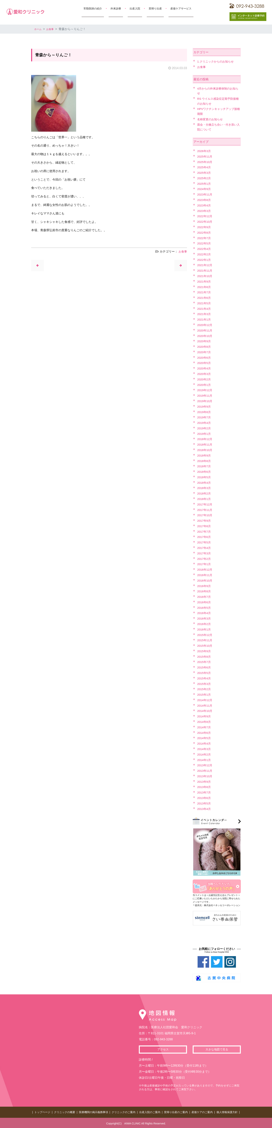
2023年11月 (205, 194)
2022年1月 (204, 259)
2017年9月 (204, 520)
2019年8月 (204, 412)
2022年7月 (204, 238)
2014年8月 (204, 721)
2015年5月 (204, 672)
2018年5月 (204, 477)
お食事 (52, 29)
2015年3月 (204, 683)
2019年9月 (204, 406)
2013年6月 (204, 798)
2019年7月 (204, 417)
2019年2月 (204, 428)
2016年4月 (204, 613)
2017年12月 (205, 504)
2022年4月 (204, 248)
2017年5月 (204, 542)
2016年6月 (204, 602)
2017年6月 (204, 537)
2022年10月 (205, 221)
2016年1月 (204, 629)
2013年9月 (204, 781)
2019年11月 (205, 395)
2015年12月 (205, 635)
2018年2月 (204, 493)
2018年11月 (205, 444)
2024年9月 (204, 189)
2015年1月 (204, 694)
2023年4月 (204, 205)
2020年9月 (204, 341)
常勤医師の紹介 (92, 8)
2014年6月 (204, 732)
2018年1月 (204, 499)
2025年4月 (204, 167)
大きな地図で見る (217, 1049)
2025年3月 (204, 172)
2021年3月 (204, 314)
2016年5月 (204, 607)
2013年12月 (205, 765)
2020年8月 (204, 346)
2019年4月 (204, 422)
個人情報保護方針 (227, 1111)
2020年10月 (205, 336)
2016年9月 (204, 586)
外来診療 (115, 8)
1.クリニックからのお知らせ (216, 61)
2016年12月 (205, 569)
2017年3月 (204, 553)
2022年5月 (204, 243)
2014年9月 (204, 716)
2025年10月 (205, 162)
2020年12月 (205, 325)
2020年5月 (204, 363)
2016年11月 (205, 575)
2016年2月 (204, 624)
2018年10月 (205, 450)
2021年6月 (204, 297)
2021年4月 (204, 308)
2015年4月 (204, 678)
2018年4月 (204, 482)
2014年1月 (204, 760)
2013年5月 (204, 803)
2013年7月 (204, 792)
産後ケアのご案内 (202, 1111)
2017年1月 (204, 564)
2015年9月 (204, 651)
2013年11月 (205, 770)
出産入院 (135, 8)
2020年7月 (204, 352)
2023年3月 (204, 210)
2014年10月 (205, 710)
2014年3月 (204, 749)
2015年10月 (205, 645)
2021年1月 (204, 319)
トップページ (42, 1111)
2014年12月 (205, 700)
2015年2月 (204, 689)
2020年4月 (204, 368)
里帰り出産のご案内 (176, 1111)
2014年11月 (205, 705)
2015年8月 (204, 656)
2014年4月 (204, 743)
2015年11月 (205, 640)
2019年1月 (204, 433)
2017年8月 (204, 526)
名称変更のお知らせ (210, 119)
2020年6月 (204, 357)
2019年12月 (205, 390)
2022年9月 (204, 227)
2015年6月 (204, 667)
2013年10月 (205, 776)
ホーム (38, 29)
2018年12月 (205, 439)
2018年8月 (204, 461)
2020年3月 (204, 373)
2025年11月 (205, 156)
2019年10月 (205, 401)
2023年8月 (204, 200)
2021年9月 (204, 281)
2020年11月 (205, 330)
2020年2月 (204, 379)
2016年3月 (204, 618)
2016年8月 (204, 591)
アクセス (163, 1049)
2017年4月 (204, 547)
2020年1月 (204, 384)
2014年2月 (204, 754)
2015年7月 (204, 662)
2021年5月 (204, 303)
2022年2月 (204, 254)
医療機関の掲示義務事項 (93, 1111)
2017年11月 (205, 509)
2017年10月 (205, 515)
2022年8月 (204, 232)
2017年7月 (204, 531)
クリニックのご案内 (123, 1111)
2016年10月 (205, 580)
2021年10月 (205, 276)
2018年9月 (204, 455)
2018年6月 (204, 471)
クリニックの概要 (64, 1111)
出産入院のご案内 (149, 1111)
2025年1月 (204, 183)
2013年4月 (204, 808)
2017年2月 (204, 558)
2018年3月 (204, 488)
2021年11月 (205, 270)
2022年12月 (205, 216)
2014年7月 (204, 727)
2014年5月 (204, 738)
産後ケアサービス (181, 8)
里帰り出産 (155, 8)
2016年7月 (204, 596)
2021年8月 (204, 287)
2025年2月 (204, 178)
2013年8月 (204, 787)
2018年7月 (204, 466)
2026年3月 (204, 151)
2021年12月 (205, 265)
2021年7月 (204, 292)
